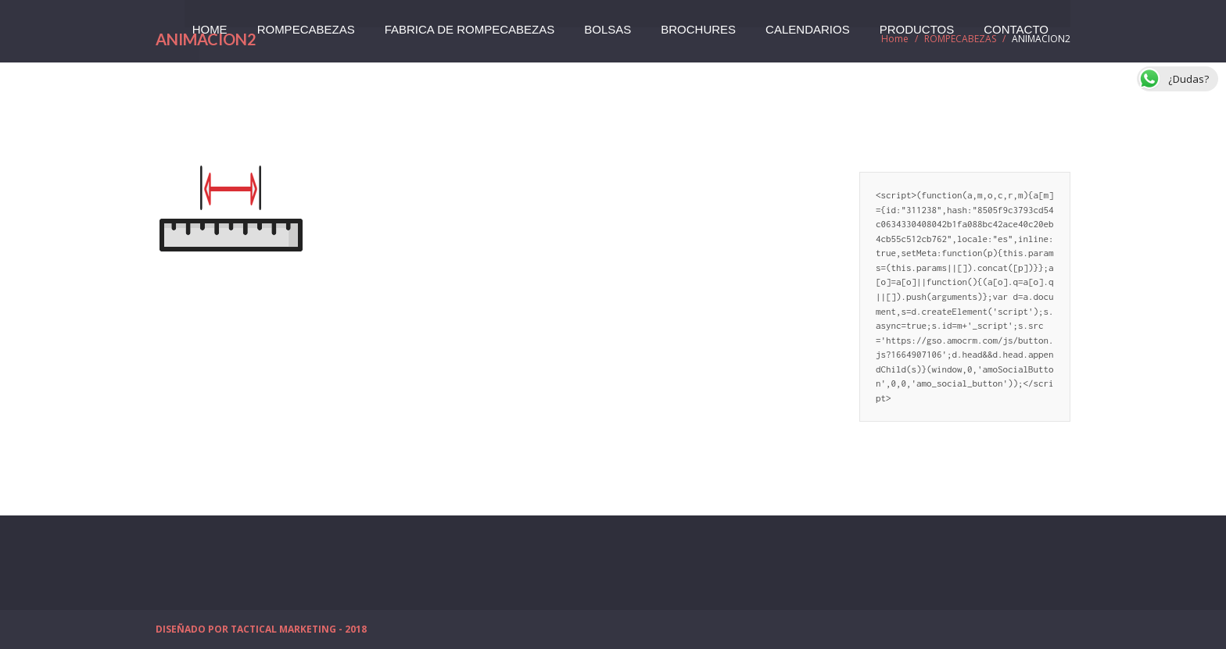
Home (895, 38)
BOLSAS (607, 25)
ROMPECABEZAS (306, 25)
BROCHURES (698, 25)
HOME (210, 25)
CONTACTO (1016, 25)
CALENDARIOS (807, 25)
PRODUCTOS (917, 25)
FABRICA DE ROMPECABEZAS (470, 25)
